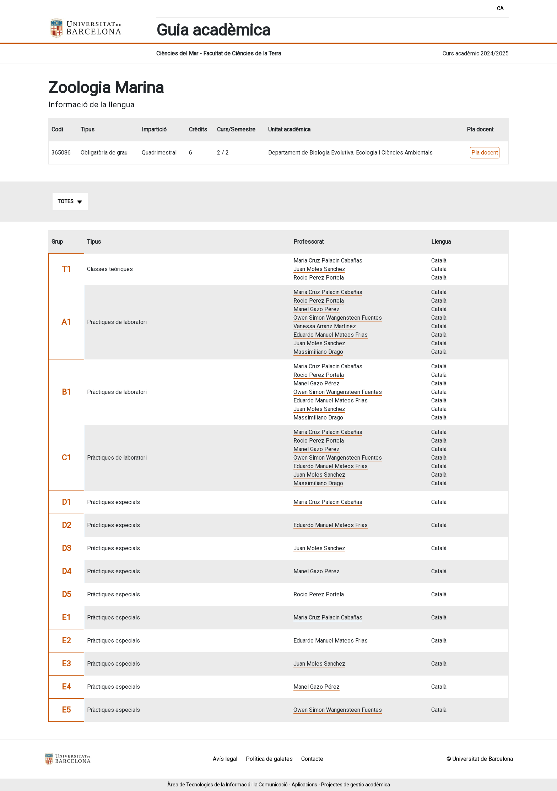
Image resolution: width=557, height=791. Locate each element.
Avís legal (225, 758)
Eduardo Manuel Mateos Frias (330, 334)
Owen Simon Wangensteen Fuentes (337, 317)
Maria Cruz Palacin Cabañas (327, 260)
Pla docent (484, 152)
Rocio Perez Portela (318, 277)
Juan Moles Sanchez (319, 269)
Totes (70, 202)
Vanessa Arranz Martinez (324, 326)
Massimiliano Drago (318, 351)
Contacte (312, 758)
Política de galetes (269, 758)
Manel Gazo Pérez (316, 309)
